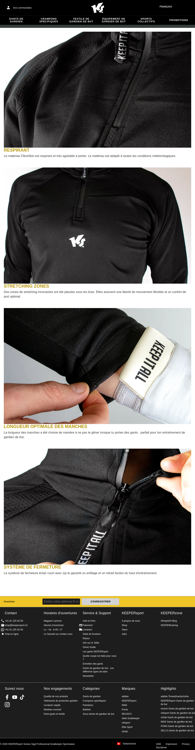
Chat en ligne (12, 634)
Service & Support (97, 613)
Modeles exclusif (52, 709)
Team (124, 629)
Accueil (97, 7)
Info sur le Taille (91, 642)
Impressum (171, 744)
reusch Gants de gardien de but (177, 708)
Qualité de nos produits (56, 696)
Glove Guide (89, 647)
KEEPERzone (171, 613)
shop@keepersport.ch (16, 625)
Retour (86, 638)
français (166, 6)
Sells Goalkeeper (131, 718)
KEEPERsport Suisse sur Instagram (7, 704)
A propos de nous (131, 621)
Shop (124, 625)
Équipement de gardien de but (114, 20)
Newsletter (9, 601)
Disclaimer (161, 747)
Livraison (87, 629)
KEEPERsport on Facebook (7, 697)
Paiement (88, 625)
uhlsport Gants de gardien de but (178, 713)
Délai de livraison (92, 634)
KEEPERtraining (169, 625)
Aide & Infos (89, 621)
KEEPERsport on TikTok (22, 697)
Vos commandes (22, 7)
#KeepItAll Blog (169, 621)
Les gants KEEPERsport (95, 651)
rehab (125, 731)
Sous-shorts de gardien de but (98, 714)
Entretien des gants (93, 663)
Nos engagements (58, 688)
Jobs (124, 634)
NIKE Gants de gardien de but (176, 721)
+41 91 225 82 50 (14, 621)
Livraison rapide (52, 705)
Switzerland (129, 743)
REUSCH (127, 714)
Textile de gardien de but (81, 20)
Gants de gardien (16, 20)
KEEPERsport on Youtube (14, 697)
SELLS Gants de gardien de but (177, 730)
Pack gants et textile (54, 714)
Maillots (87, 709)
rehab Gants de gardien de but (177, 717)
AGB (158, 744)
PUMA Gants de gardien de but (177, 726)
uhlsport (126, 722)
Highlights (168, 688)
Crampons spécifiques (48, 20)
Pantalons (88, 705)
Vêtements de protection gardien (61, 700)
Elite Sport (127, 727)
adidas (125, 696)
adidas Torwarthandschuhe (175, 696)
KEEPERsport (133, 613)
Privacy (186, 744)
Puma (125, 709)
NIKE (124, 705)
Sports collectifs (146, 20)
